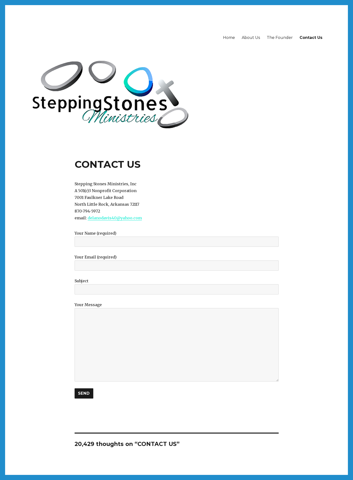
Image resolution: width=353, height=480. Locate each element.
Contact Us (311, 37)
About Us (251, 37)
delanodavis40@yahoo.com (115, 217)
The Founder (280, 37)
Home (229, 37)
